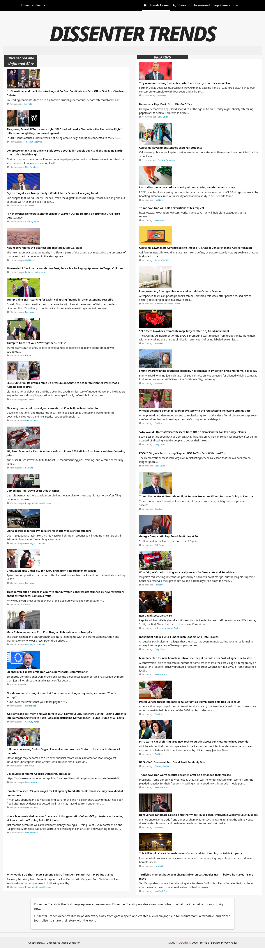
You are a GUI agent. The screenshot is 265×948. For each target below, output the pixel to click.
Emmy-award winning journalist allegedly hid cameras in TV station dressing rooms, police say (198, 370)
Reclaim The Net (162, 260)
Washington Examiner (35, 543)
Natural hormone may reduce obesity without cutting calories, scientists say (187, 187)
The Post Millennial (33, 142)
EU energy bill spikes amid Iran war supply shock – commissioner (47, 672)
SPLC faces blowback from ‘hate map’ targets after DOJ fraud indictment (184, 331)
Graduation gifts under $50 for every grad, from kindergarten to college (51, 570)
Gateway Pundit (32, 221)
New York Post (31, 167)
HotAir (28, 355)
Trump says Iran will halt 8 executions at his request (171, 208)
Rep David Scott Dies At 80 (155, 615)
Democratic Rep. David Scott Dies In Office (33, 490)
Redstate (28, 104)
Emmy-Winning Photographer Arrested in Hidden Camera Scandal (180, 291)
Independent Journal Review (38, 503)
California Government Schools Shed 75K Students (170, 147)
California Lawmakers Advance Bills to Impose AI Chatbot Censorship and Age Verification (195, 247)
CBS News (29, 205)
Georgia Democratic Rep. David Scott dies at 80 (168, 536)
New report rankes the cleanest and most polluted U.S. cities (44, 247)
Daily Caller (163, 117)
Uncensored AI (36, 942)
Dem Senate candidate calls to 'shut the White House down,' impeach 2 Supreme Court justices (198, 814)
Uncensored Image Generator (63, 942)
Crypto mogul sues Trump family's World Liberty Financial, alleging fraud (52, 193)
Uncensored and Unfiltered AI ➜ (20, 61)
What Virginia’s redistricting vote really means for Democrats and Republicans (188, 572)
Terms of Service (210, 942)
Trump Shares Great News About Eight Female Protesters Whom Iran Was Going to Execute (196, 496)
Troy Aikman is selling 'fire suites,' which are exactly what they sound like (185, 83)
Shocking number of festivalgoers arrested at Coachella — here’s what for (53, 408)
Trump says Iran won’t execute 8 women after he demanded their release (185, 775)
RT (26, 684)
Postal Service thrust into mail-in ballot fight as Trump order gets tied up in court (189, 702)
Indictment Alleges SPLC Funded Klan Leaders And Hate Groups (178, 637)
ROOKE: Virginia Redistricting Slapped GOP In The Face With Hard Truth (183, 453)
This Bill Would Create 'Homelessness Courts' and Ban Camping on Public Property (190, 853)
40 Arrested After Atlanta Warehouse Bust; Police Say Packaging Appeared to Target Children (65, 268)
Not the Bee (30, 705)
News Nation (31, 782)
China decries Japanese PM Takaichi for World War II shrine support (49, 530)
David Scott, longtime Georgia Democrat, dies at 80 (38, 773)
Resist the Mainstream (35, 272)
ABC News (159, 545)
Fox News (29, 312)
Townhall (159, 866)
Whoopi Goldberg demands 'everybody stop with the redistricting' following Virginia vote (194, 410)
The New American (166, 160)
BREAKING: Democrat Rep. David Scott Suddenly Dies (172, 762)
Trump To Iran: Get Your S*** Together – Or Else (36, 343)
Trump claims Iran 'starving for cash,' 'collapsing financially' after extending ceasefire (60, 299)
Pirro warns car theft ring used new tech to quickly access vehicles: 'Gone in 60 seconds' (194, 741)
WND (27, 604)
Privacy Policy (229, 942)
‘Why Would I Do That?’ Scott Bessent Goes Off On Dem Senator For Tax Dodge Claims (60, 874)
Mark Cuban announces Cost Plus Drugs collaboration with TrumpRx (49, 632)
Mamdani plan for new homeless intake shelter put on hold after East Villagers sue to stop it (197, 658)
